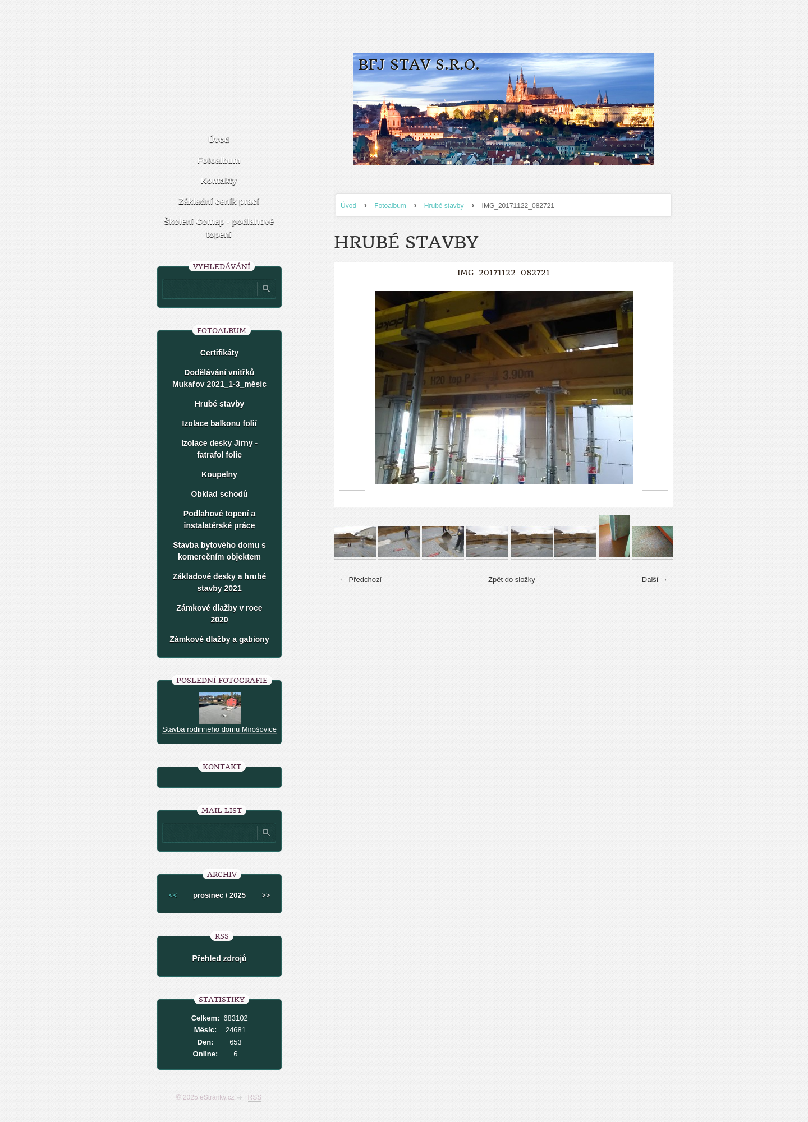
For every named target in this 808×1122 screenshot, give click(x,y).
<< (172, 895)
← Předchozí (360, 579)
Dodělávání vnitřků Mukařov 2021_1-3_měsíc (219, 378)
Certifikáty (219, 352)
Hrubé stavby (444, 206)
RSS (255, 1097)
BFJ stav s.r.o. (419, 64)
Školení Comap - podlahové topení (219, 227)
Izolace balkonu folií (219, 423)
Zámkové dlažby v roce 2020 (219, 613)
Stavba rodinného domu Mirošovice (219, 729)
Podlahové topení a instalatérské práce (219, 519)
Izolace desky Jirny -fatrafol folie (219, 448)
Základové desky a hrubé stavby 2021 (220, 582)
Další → (655, 579)
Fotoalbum (390, 206)
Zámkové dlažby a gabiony (219, 639)
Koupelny (219, 474)
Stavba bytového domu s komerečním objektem (219, 551)
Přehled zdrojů (219, 958)
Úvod (348, 206)
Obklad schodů (219, 494)
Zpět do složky (511, 579)
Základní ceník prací (218, 201)
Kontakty (219, 180)
